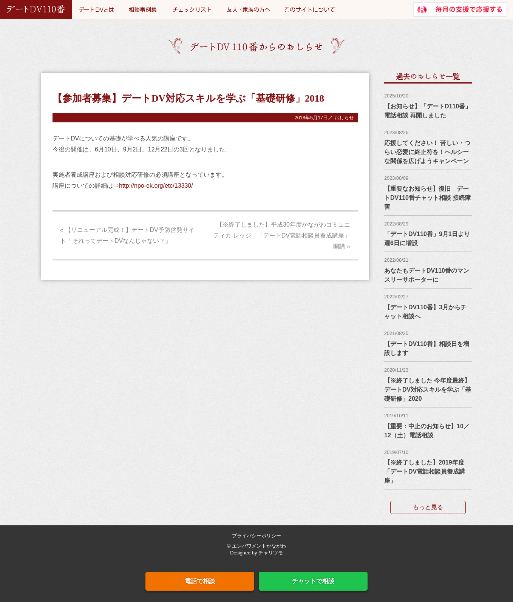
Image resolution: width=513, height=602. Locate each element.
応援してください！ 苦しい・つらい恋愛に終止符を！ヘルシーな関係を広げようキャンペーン (427, 152)
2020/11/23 (396, 370)
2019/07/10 (396, 452)
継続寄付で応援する (460, 9)
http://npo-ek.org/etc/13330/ (156, 185)
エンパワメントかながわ (259, 546)
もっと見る (428, 507)
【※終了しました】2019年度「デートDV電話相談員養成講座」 (424, 471)
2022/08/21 (396, 260)
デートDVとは (96, 9)
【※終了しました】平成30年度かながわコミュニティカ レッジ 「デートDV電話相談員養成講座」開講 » (281, 235)
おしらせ (344, 117)
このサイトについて (310, 9)
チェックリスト (192, 9)
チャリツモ (270, 553)
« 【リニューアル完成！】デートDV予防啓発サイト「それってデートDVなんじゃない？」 (127, 235)
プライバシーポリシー (256, 536)
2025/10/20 (396, 96)
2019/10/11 (396, 415)
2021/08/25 (396, 333)
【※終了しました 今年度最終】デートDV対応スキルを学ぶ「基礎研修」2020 (427, 389)
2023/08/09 (396, 178)
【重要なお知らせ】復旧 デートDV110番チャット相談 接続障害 (427, 197)
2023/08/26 (396, 132)
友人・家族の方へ (248, 9)
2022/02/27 (396, 296)
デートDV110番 (36, 9)
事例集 (143, 9)
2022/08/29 (396, 224)
